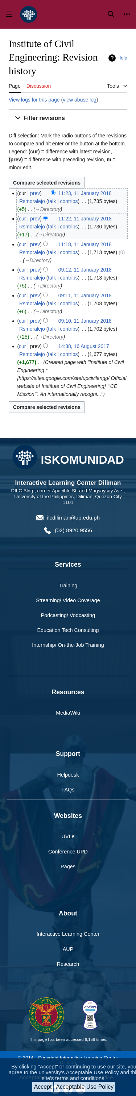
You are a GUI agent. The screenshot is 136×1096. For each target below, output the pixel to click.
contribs (69, 201)
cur (22, 219)
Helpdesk (68, 775)
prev (35, 193)
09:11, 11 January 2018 (85, 295)
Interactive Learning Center (68, 934)
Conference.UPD (68, 852)
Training (68, 585)
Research (68, 964)
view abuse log (79, 100)
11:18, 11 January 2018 (85, 244)
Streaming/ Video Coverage (68, 600)
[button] (68, 118)
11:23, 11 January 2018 (85, 193)
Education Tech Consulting (68, 630)
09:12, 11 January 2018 (85, 270)
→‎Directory (48, 209)
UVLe (68, 836)
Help (122, 58)
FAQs (68, 790)
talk (52, 201)
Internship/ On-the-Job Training (68, 645)
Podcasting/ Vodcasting (68, 615)
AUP (68, 949)
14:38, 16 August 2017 (83, 346)
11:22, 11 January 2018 (85, 219)
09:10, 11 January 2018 (85, 321)
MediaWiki (68, 713)
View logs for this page (34, 100)
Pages (68, 866)
